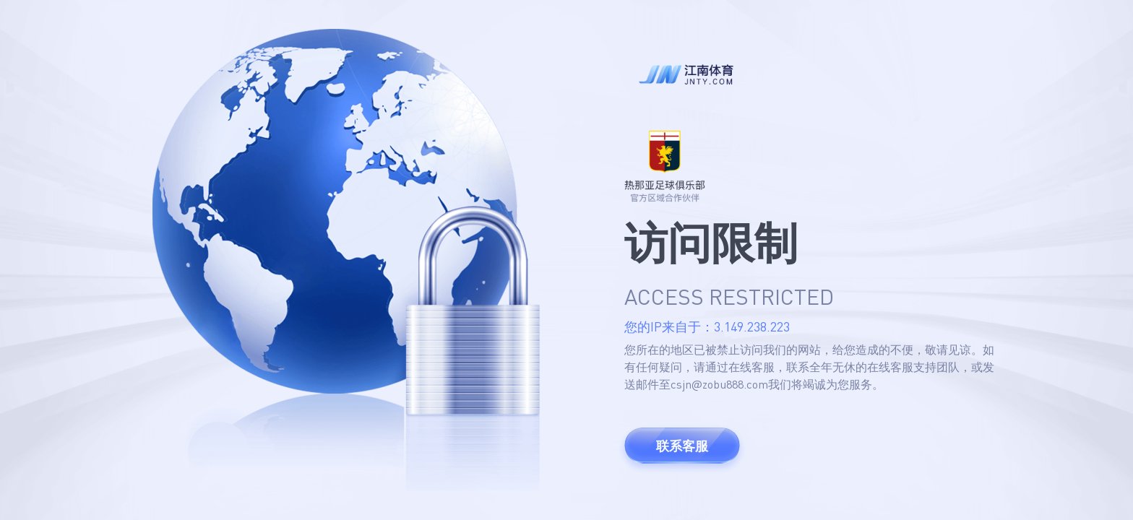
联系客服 (682, 446)
